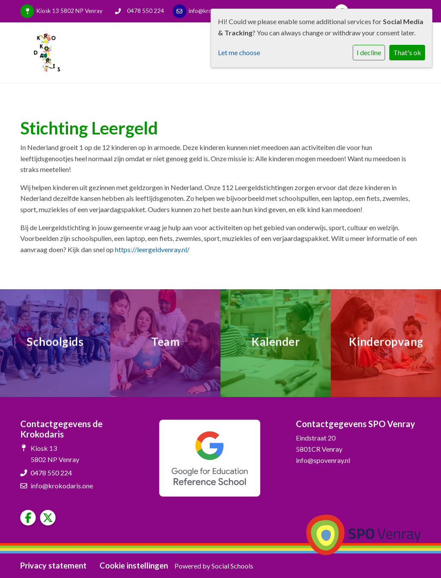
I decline (369, 52)
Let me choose (239, 52)
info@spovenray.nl (323, 460)
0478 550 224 (145, 10)
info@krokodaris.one (62, 485)
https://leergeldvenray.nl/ (152, 249)
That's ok (407, 52)
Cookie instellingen (133, 565)
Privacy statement (53, 565)
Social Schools (232, 566)
